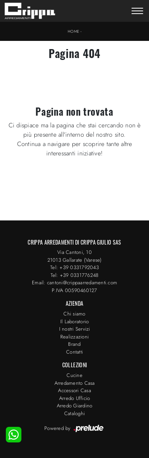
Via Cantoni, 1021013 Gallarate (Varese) (74, 256)
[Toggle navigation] (137, 12)
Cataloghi (74, 413)
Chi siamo (74, 313)
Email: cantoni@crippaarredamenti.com (74, 282)
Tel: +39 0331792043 (74, 267)
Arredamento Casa (74, 383)
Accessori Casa (74, 390)
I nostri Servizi (74, 329)
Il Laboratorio (74, 321)
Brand (74, 344)
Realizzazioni (74, 336)
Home (73, 31)
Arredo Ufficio (74, 398)
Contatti (74, 352)
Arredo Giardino (75, 405)
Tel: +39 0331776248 (75, 275)
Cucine (74, 375)
